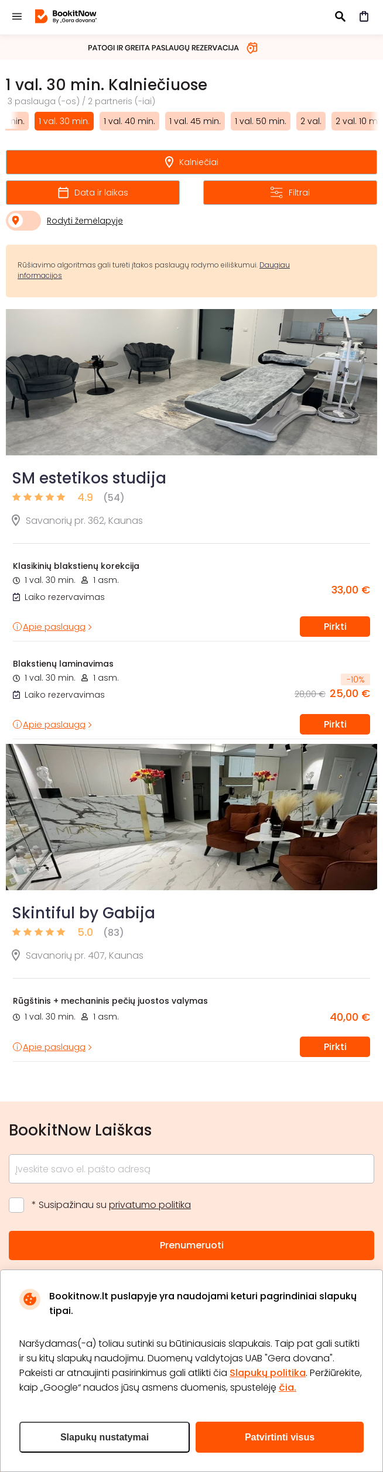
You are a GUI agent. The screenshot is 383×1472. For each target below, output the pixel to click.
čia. (287, 1387)
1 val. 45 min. (195, 121)
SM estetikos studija (89, 478)
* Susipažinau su (111, 1205)
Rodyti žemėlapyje (85, 221)
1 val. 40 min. (129, 121)
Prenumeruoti (192, 1245)
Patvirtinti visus (279, 1437)
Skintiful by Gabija (83, 913)
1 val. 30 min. (64, 121)
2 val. (311, 121)
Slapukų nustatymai (104, 1437)
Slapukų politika (268, 1373)
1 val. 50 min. (260, 121)
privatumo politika (150, 1205)
